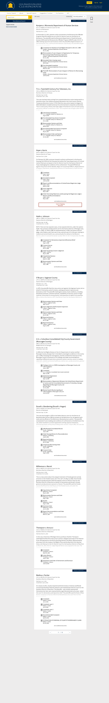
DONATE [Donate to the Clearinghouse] (89, 2)
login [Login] (100, 2)
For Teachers (59, 13)
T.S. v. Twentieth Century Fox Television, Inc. (53, 89)
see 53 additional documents (60, 78)
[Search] (17, 17)
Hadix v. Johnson (42, 216)
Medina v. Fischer (42, 575)
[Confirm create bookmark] (91, 20)
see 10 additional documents (60, 328)
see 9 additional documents (60, 201)
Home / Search (11, 13)
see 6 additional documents (60, 517)
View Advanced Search (19, 21)
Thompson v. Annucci (44, 527)
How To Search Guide (11, 26)
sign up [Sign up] (96, 2)
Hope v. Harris (41, 150)
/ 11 (61, 632)
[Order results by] (79, 16)
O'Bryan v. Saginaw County (46, 277)
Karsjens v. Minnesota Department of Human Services (57, 25)
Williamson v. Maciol (44, 466)
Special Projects (31, 13)
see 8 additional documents (60, 395)
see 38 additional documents (60, 266)
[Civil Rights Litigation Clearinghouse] (19, 5)
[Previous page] (50, 632)
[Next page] (69, 632)
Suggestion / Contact (46, 13)
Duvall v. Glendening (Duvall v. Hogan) (51, 406)
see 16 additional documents (60, 139)
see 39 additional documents (60, 455)
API (68, 13)
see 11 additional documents (60, 625)
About (21, 13)
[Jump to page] (56, 632)
